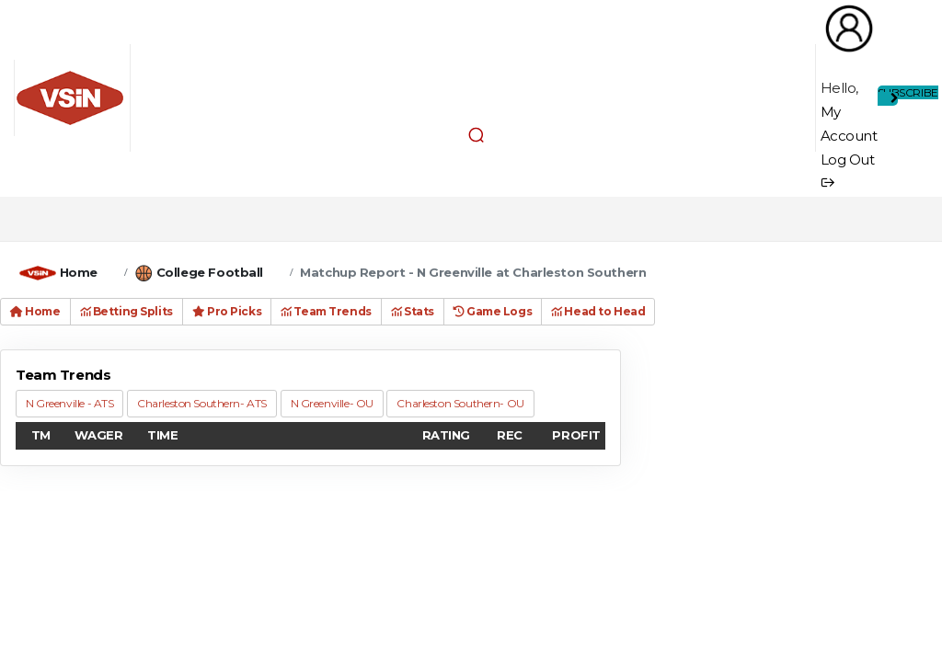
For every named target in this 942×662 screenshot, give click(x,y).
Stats (412, 311)
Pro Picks (226, 311)
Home (79, 272)
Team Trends (326, 311)
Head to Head (598, 311)
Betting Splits (126, 311)
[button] (476, 134)
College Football (209, 272)
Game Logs (493, 311)
